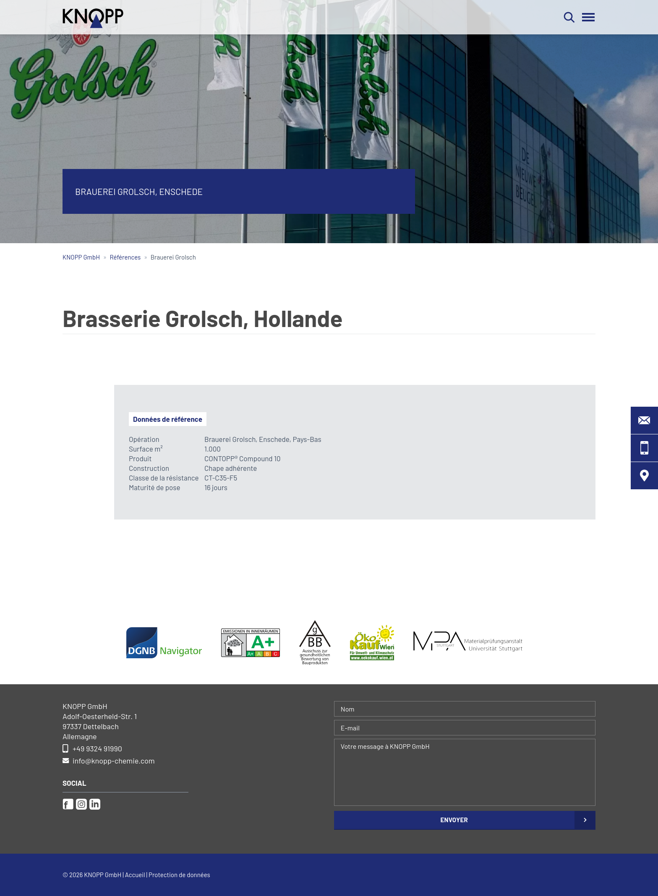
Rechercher (569, 17)
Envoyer (454, 819)
